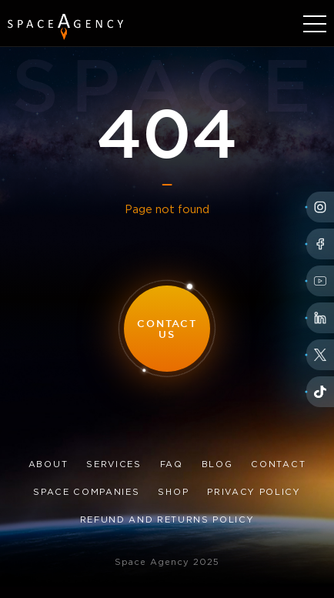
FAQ (171, 465)
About (48, 465)
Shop (173, 492)
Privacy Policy (254, 492)
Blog (217, 465)
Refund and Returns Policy (167, 520)
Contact (278, 465)
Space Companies (86, 492)
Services (113, 465)
